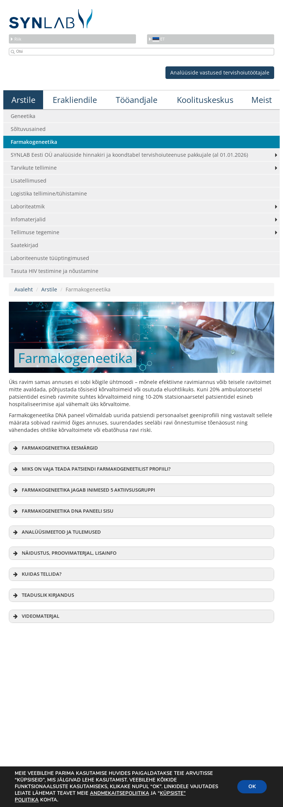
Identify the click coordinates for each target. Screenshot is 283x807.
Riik (15, 39)
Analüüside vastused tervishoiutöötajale (219, 72)
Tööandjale (136, 99)
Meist (261, 99)
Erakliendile (75, 99)
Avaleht (23, 289)
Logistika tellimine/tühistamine (49, 193)
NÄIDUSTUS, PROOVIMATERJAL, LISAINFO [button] (64, 553)
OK (252, 786)
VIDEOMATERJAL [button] (35, 616)
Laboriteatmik (28, 206)
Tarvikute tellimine (34, 167)
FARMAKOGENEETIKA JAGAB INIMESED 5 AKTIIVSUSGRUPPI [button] (83, 490)
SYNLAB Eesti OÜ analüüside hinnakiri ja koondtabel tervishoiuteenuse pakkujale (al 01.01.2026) (129, 154)
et (156, 39)
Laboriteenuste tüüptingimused (50, 258)
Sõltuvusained (28, 128)
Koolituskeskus (205, 99)
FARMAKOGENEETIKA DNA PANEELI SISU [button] (62, 511)
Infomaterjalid (28, 219)
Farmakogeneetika (34, 141)
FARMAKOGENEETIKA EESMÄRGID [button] (55, 448)
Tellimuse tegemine (35, 232)
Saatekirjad (24, 245)
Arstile (23, 99)
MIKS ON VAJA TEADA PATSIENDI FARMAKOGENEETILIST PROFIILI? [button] (91, 469)
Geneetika (23, 116)
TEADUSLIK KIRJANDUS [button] (43, 595)
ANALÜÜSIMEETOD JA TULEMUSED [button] (56, 532)
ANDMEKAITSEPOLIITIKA (119, 793)
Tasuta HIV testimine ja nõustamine (54, 270)
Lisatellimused (28, 180)
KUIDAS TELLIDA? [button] (37, 574)
